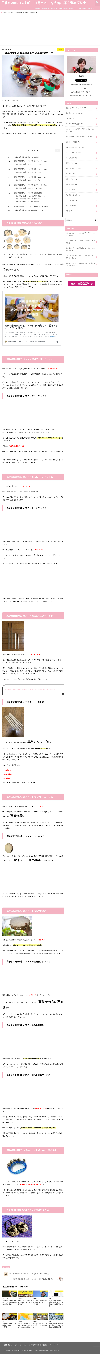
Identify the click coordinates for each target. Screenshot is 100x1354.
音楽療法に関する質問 (74, 123)
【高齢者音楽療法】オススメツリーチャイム (28, 164)
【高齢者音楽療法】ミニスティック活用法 (28, 180)
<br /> (8, 413)
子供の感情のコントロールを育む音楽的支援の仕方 (80, 239)
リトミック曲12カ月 (74, 151)
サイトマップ (53, 1345)
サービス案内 (71, 156)
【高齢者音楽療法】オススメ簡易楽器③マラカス (30, 201)
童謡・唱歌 (71, 203)
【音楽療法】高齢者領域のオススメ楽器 (26, 157)
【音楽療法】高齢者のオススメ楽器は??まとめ (28, 210)
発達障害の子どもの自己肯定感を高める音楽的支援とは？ (80, 246)
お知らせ (70, 118)
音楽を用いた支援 (72, 141)
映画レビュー (71, 162)
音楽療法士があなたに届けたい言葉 (79, 136)
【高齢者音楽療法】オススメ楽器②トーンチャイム (30, 169)
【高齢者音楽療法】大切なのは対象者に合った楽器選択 (31, 206)
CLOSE (57, 151)
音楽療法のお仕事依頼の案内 (66, 8)
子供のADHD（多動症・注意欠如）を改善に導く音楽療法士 (44, 3)
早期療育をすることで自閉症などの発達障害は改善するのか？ (80, 261)
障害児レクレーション (74, 113)
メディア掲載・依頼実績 (80, 8)
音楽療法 (6, 1267)
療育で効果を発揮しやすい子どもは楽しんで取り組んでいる (80, 253)
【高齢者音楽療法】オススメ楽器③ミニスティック (30, 177)
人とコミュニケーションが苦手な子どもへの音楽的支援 (80, 231)
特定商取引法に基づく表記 (38, 1345)
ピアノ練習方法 (72, 198)
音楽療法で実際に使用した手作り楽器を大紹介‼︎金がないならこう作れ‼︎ (30, 690)
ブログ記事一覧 (45, 8)
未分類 (69, 208)
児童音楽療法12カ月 (73, 167)
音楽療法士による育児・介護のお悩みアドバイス (80, 129)
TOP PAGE (37, 8)
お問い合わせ (91, 8)
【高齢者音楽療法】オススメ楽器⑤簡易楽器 (27, 193)
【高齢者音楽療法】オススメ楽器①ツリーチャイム (30, 161)
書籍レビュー (71, 177)
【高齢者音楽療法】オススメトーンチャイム (28, 172)
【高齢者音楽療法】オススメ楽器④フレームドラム (30, 185)
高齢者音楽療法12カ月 (74, 146)
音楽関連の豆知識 (72, 193)
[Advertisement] (50, 30)
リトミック (70, 187)
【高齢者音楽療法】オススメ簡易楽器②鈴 (28, 199)
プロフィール (54, 8)
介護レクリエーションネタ (76, 108)
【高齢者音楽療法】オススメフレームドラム (28, 188)
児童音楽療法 (71, 182)
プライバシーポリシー (21, 1345)
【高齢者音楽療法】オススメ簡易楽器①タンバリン (30, 196)
